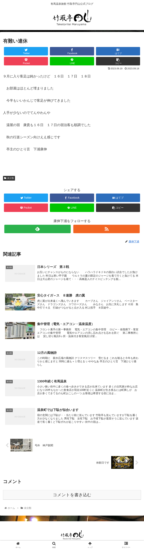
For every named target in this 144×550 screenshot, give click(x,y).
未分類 (9, 178)
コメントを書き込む (72, 495)
